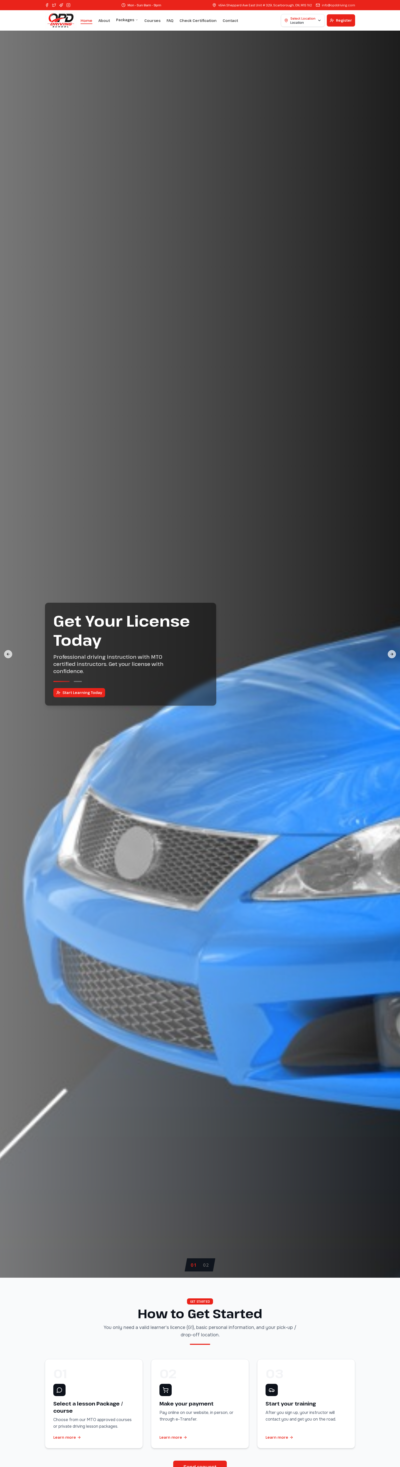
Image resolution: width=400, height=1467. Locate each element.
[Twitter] (54, 5)
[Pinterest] (61, 5)
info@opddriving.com (338, 5)
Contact (230, 20)
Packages (127, 19)
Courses (152, 20)
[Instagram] (68, 5)
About (104, 20)
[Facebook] (47, 5)
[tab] (194, 1265)
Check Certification (198, 20)
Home (86, 20)
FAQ (170, 20)
